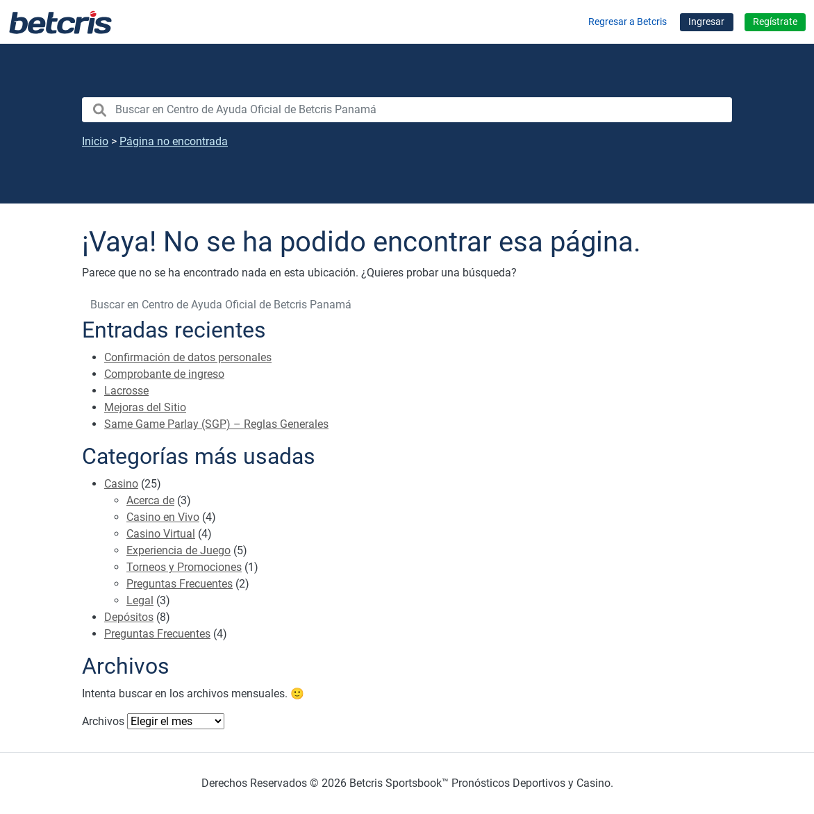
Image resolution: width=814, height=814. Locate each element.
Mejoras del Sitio (145, 407)
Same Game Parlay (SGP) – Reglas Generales (216, 424)
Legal (139, 600)
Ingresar (706, 22)
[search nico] (407, 109)
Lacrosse (126, 390)
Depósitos (128, 617)
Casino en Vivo (162, 517)
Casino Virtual (160, 533)
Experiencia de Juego (178, 550)
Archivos (103, 721)
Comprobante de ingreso (164, 374)
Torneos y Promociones (184, 567)
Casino (121, 483)
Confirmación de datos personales (188, 357)
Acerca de (150, 500)
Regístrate (775, 22)
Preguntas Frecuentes (179, 583)
